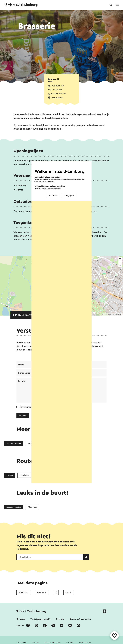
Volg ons (20, 625)
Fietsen (9, 475)
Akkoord (53, 195)
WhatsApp (23, 592)
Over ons (60, 619)
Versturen (23, 415)
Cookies (69, 642)
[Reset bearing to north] (120, 265)
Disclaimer (21, 642)
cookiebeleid (56, 188)
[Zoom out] (120, 262)
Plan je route (57, 98)
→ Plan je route (22, 315)
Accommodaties (13, 444)
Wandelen (24, 475)
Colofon (35, 642)
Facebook (41, 592)
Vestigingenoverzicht (40, 619)
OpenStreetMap (109, 314)
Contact (21, 619)
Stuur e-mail (57, 90)
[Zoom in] (120, 258)
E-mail (68, 592)
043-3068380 (58, 86)
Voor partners (85, 642)
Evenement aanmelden (80, 619)
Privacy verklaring (52, 642)
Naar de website (58, 94)
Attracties (32, 507)
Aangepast (69, 195)
